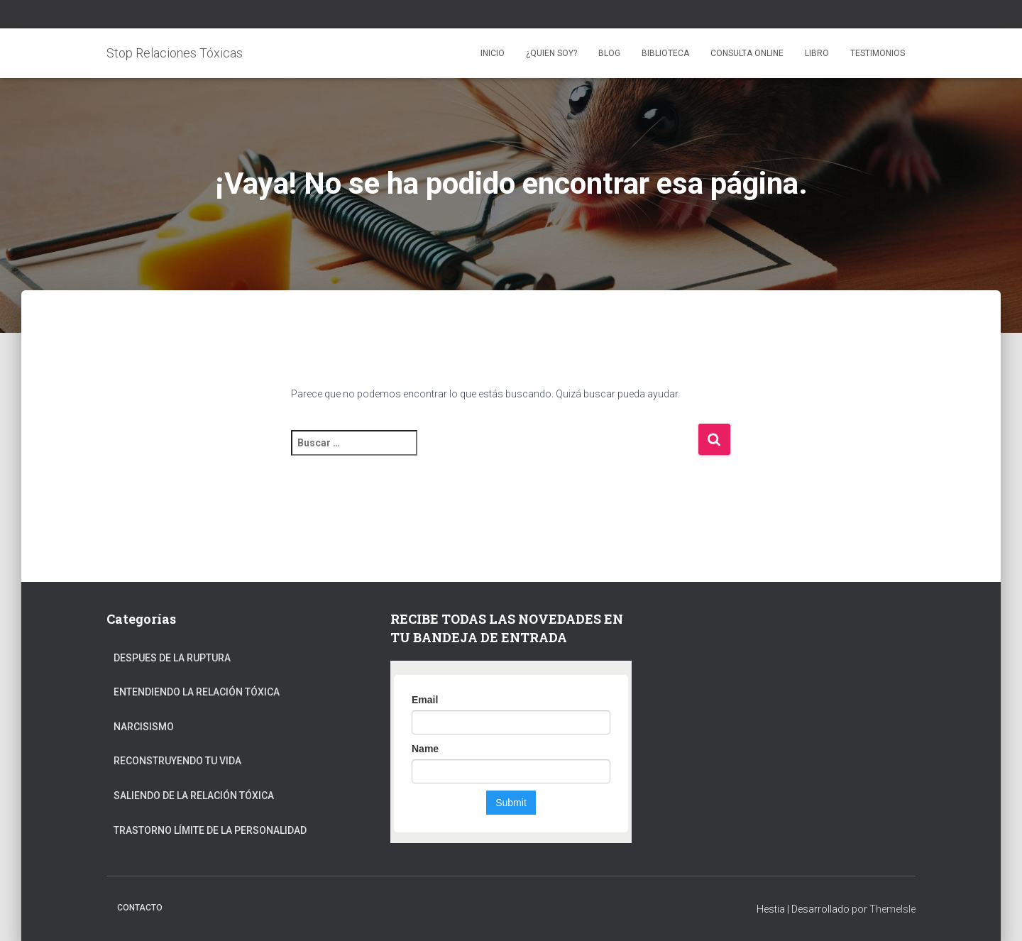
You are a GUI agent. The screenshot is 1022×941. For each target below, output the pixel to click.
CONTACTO (140, 908)
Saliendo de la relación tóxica (194, 795)
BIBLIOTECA (665, 53)
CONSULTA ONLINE (747, 53)
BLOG (609, 53)
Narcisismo (144, 726)
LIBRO (817, 53)
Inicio (492, 53)
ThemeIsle (892, 909)
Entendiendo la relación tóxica (197, 692)
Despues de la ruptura (172, 658)
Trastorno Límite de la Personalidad (210, 830)
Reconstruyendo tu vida (177, 760)
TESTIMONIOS (877, 53)
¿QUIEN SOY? (551, 53)
